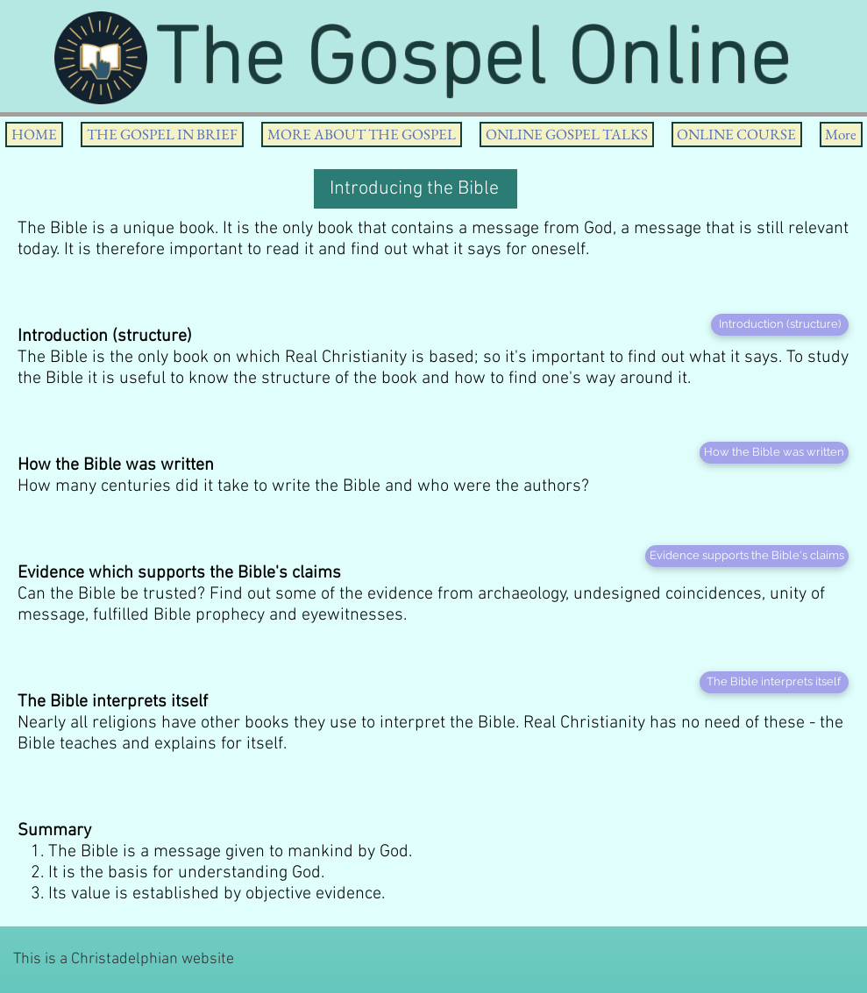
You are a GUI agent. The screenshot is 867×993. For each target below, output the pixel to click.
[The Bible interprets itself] (774, 682)
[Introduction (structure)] (780, 325)
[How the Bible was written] (774, 453)
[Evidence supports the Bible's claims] (747, 556)
